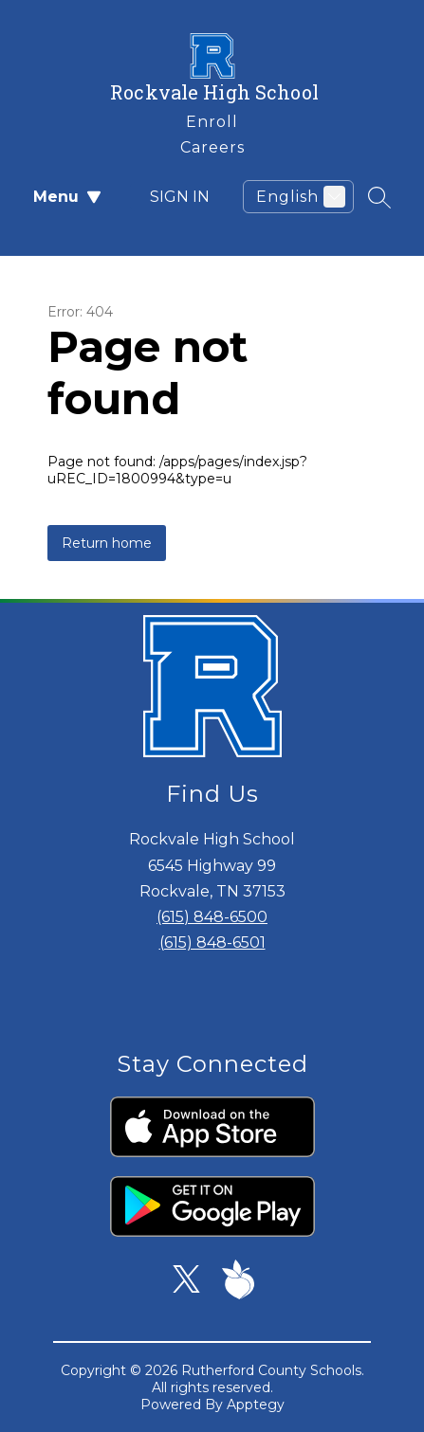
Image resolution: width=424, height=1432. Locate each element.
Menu (67, 197)
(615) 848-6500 (212, 917)
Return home (107, 543)
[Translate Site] (298, 196)
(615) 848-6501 (212, 943)
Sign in (168, 197)
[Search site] (379, 197)
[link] (212, 118)
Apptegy (256, 1404)
